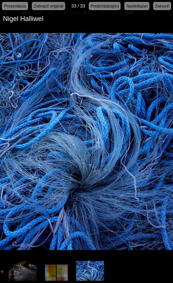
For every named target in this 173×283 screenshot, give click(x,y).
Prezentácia (15, 6)
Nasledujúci (137, 6)
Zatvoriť (162, 6)
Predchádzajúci (105, 6)
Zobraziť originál (48, 6)
